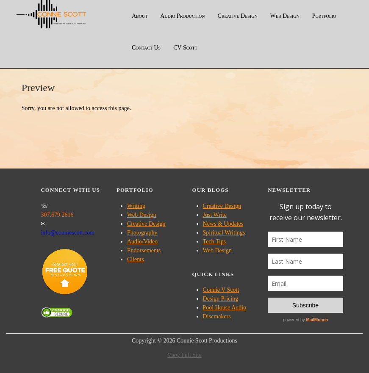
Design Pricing (221, 299)
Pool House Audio (225, 307)
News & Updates (223, 224)
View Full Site (184, 355)
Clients (135, 259)
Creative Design (238, 16)
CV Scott (185, 47)
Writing (136, 206)
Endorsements (144, 250)
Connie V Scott (221, 290)
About (139, 16)
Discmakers (217, 316)
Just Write (215, 215)
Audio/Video (142, 241)
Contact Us (146, 47)
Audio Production (182, 16)
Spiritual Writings (224, 232)
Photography (142, 232)
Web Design (285, 16)
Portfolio (324, 16)
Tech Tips (214, 241)
